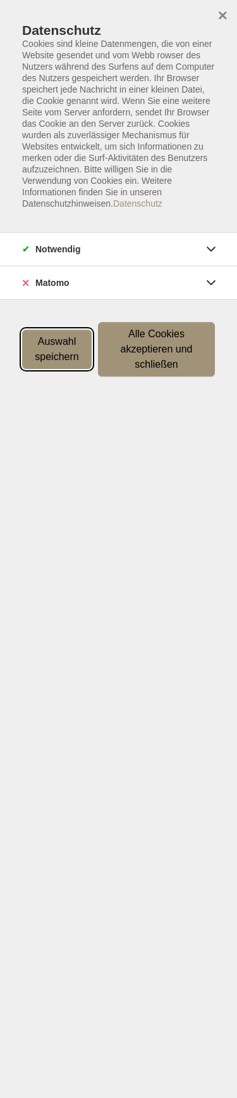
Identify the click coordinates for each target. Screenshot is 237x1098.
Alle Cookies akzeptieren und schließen (157, 349)
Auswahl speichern (56, 349)
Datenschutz (137, 203)
